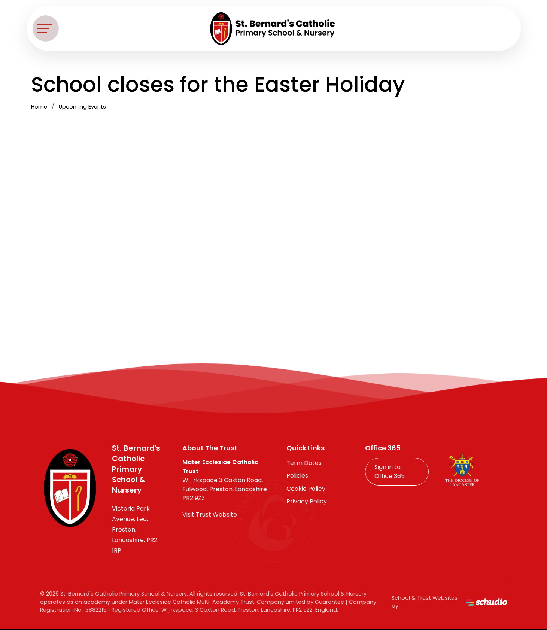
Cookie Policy (305, 488)
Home (39, 106)
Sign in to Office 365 (389, 471)
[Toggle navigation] (46, 28)
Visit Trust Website (209, 514)
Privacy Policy (306, 501)
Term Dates (304, 463)
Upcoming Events (82, 106)
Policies (297, 475)
